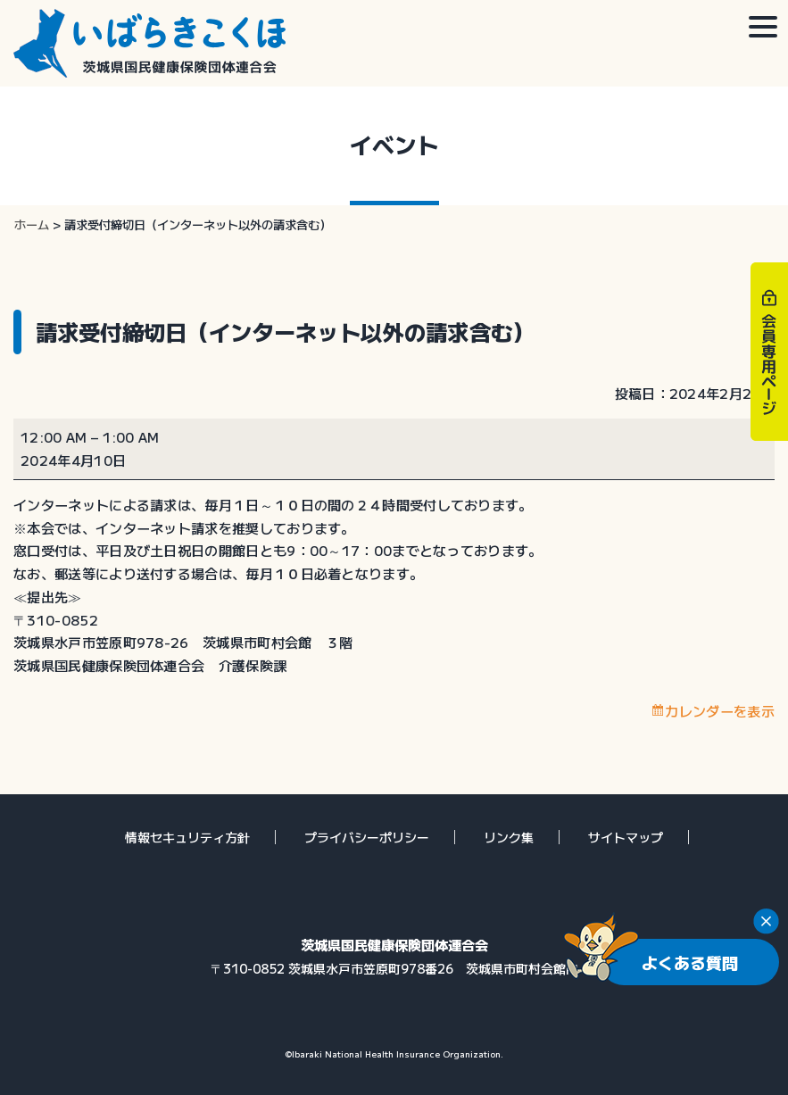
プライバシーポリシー (366, 837)
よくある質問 (690, 962)
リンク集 (509, 837)
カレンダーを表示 (719, 710)
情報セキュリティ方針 (187, 837)
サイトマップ (625, 837)
